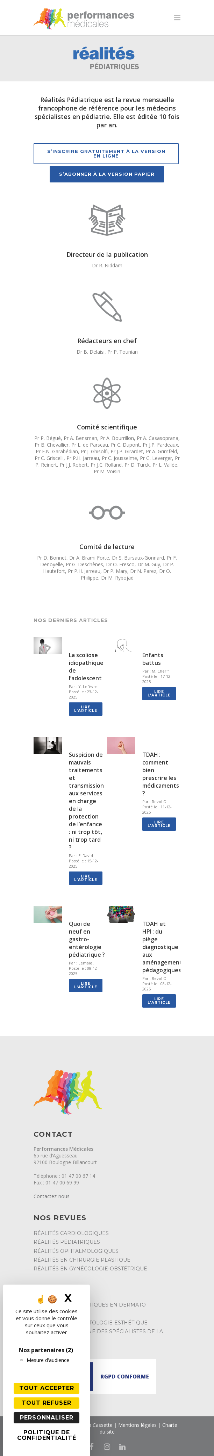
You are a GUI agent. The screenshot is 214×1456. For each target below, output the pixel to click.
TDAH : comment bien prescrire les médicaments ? (160, 774)
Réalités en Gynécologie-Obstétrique (90, 1268)
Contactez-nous (52, 1196)
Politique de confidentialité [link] (46, 1435)
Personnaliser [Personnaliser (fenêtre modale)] (46, 1417)
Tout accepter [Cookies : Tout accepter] (46, 1388)
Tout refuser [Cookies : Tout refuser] (46, 1403)
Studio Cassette (95, 1425)
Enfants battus (152, 659)
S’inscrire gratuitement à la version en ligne (106, 153)
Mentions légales (137, 1425)
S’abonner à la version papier (107, 174)
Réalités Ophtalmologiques (76, 1251)
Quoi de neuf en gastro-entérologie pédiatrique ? (87, 939)
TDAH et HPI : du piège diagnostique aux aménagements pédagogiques (163, 947)
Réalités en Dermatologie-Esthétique (91, 1323)
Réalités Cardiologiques (71, 1233)
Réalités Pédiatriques (67, 1242)
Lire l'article (85, 709)
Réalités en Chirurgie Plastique (82, 1260)
